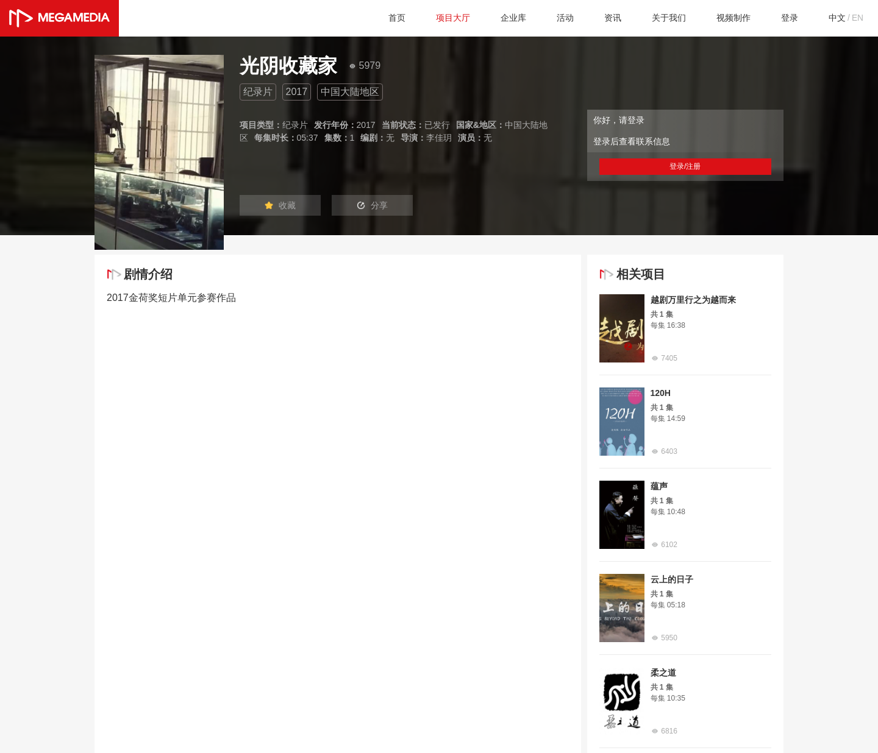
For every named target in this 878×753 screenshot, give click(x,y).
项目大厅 (424, 18)
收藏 (285, 206)
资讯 (594, 18)
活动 (544, 18)
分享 (389, 206)
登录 (783, 18)
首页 (365, 18)
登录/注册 (685, 166)
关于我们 (654, 18)
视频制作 (723, 18)
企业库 (489, 18)
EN (856, 18)
